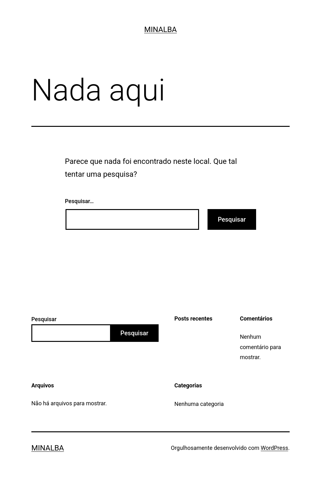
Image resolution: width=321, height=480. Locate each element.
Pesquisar (43, 319)
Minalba (160, 29)
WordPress (274, 448)
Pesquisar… (79, 201)
